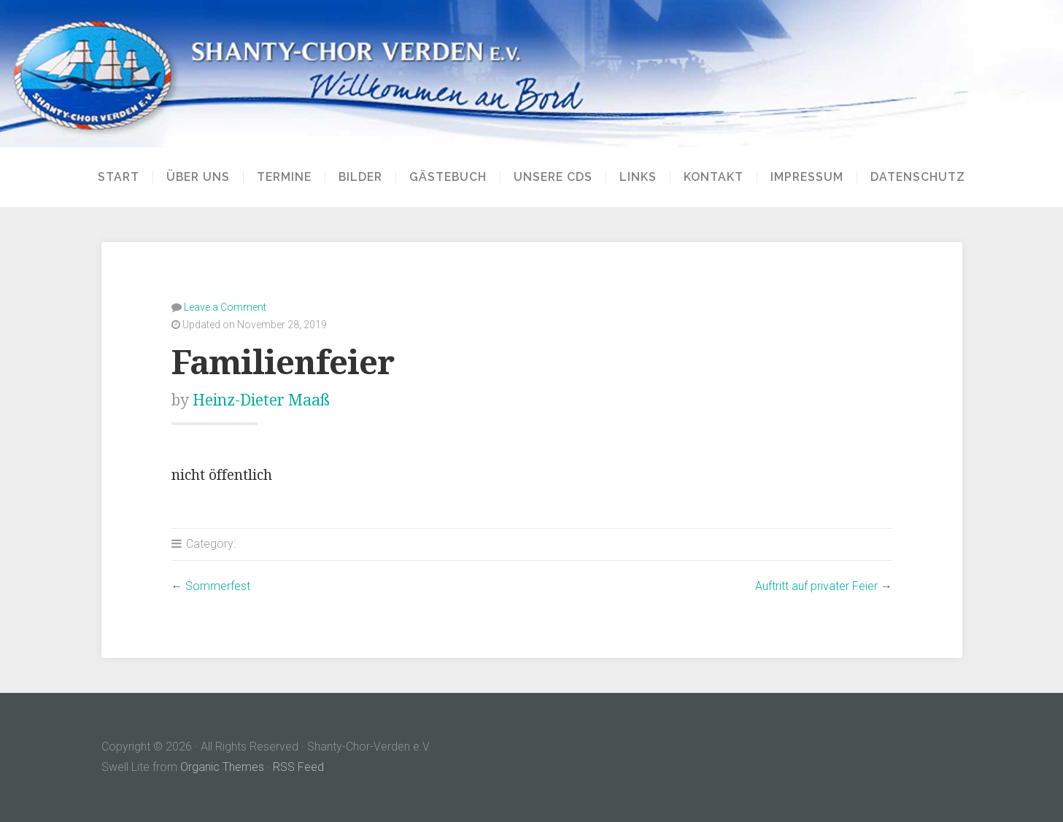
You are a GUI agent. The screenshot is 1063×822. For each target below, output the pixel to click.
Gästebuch (448, 177)
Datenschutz (917, 177)
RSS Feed (298, 767)
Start (118, 177)
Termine (284, 177)
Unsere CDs (553, 177)
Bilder (360, 177)
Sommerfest (217, 586)
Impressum (806, 177)
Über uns (198, 177)
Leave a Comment (225, 307)
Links (638, 177)
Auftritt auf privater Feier (816, 586)
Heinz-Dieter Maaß (261, 400)
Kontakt (713, 177)
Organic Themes (222, 767)
